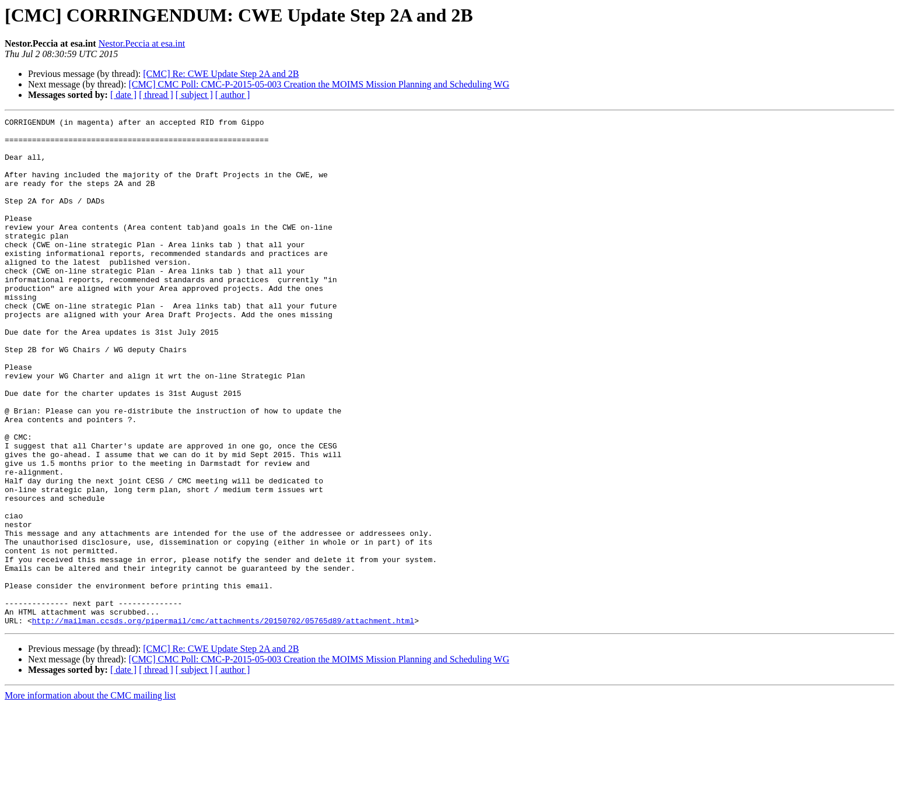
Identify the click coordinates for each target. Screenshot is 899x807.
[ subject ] (194, 95)
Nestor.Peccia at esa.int (142, 43)
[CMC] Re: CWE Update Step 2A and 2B (221, 74)
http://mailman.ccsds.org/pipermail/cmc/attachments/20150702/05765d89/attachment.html (223, 722)
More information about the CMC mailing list (90, 797)
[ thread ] (156, 95)
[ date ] (123, 95)
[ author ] (232, 95)
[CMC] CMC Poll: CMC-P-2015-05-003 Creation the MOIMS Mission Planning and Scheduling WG (318, 84)
